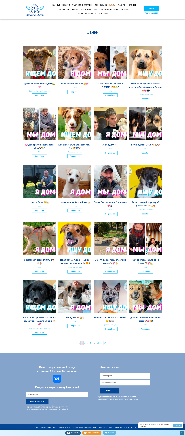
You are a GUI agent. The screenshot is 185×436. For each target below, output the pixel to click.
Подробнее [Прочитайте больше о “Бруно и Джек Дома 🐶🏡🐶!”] (145, 153)
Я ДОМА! (75, 9)
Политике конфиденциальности (37, 409)
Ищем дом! (39, 91)
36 (102, 343)
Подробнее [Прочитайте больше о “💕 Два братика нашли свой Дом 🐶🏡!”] (39, 156)
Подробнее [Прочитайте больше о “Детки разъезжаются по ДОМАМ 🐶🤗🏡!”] (110, 95)
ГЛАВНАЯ (56, 5)
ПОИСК (107, 14)
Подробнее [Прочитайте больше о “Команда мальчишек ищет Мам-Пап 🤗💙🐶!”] (75, 156)
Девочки (32, 91)
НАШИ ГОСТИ (64, 9)
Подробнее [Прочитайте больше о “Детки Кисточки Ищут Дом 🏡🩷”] (39, 95)
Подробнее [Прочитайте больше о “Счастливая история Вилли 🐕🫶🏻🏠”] (39, 271)
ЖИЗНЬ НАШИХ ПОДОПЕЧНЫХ (106, 9)
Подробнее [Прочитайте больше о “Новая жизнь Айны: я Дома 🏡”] (75, 210)
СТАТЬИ (98, 14)
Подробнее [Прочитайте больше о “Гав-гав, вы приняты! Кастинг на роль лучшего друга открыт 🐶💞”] (39, 332)
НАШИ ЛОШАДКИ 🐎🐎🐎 (105, 5)
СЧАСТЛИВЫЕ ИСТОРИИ (82, 5)
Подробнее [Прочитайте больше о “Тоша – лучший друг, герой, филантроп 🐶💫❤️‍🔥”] (145, 214)
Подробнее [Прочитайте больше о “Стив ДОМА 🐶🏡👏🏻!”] (75, 326)
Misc (75, 87)
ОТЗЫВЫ (132, 5)
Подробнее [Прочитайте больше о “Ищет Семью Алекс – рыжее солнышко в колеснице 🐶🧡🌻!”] (75, 271)
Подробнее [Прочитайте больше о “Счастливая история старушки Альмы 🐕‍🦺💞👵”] (110, 271)
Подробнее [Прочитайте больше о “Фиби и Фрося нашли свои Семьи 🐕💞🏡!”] (145, 271)
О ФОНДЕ (121, 5)
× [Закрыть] (182, 432)
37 (105, 343)
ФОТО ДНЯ (125, 9)
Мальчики (47, 91)
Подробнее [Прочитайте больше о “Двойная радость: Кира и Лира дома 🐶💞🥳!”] (145, 329)
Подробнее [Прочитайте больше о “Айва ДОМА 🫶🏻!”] (110, 153)
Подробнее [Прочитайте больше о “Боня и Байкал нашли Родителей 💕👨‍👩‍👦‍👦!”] (110, 214)
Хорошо (177, 425)
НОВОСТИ (66, 5)
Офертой (65, 409)
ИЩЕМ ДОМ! (86, 9)
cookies (153, 424)
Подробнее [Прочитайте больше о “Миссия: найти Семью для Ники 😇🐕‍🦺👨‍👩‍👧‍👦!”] (110, 329)
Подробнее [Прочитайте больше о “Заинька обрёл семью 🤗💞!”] (75, 92)
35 (98, 343)
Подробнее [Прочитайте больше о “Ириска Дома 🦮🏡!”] (39, 210)
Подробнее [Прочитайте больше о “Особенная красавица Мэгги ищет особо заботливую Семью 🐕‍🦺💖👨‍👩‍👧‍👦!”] (145, 99)
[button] (151, 8)
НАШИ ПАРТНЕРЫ (85, 14)
